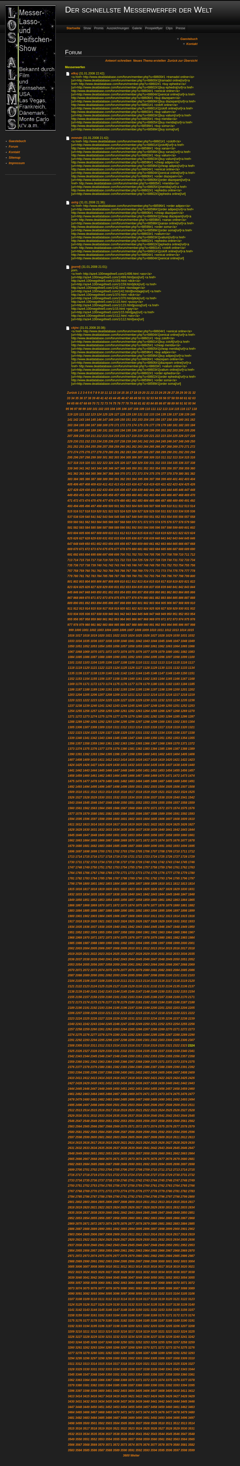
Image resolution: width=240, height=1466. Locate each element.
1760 (169, 867)
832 (122, 587)
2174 (86, 1002)
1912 (161, 916)
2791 (123, 1196)
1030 (176, 635)
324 (110, 463)
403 (186, 479)
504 (134, 506)
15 (122, 392)
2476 (183, 1094)
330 (145, 463)
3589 (116, 1450)
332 (157, 463)
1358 (86, 743)
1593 (191, 813)
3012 (123, 1266)
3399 (93, 1391)
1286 (183, 716)
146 (99, 419)
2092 (109, 975)
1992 (123, 943)
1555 (161, 802)
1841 (139, 894)
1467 (139, 775)
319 (81, 463)
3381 (86, 1385)
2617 (93, 1142)
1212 (139, 695)
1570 (146, 808)
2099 (161, 975)
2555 (139, 1121)
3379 (71, 1385)
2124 (93, 986)
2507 (161, 1105)
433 (105, 490)
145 (93, 419)
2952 (183, 1245)
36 (81, 398)
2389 (169, 1067)
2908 (109, 1234)
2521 (139, 1110)
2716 (71, 1175)
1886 (93, 910)
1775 (153, 873)
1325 (93, 732)
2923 (93, 1239)
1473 (183, 775)
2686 (101, 1164)
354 (157, 468)
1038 (109, 641)
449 (70, 495)
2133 (161, 986)
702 (134, 554)
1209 (116, 695)
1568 (131, 808)
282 (122, 452)
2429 (86, 1083)
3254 (153, 1342)
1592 (183, 813)
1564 (101, 808)
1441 (71, 770)
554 (169, 517)
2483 (109, 1099)
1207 (101, 695)
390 (110, 479)
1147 (161, 673)
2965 (153, 1250)
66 (76, 403)
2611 (176, 1137)
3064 (131, 1283)
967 (140, 619)
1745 (183, 862)
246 (169, 441)
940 (110, 614)
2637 (116, 1148)
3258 (183, 1342)
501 (116, 506)
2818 (71, 1207)
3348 (93, 1374)
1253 (191, 706)
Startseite (73, 28)
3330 (86, 1369)
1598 (101, 819)
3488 (123, 1418)
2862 (146, 1218)
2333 (131, 1051)
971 (163, 619)
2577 (176, 1126)
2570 (123, 1126)
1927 (146, 921)
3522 (123, 1428)
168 (99, 425)
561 (81, 522)
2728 (161, 1175)
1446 (109, 770)
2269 (161, 1029)
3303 (139, 1358)
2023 (101, 954)
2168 (169, 997)
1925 (131, 921)
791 (140, 576)
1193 (123, 689)
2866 (176, 1218)
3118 (153, 1299)
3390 (153, 1385)
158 (169, 419)
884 (169, 598)
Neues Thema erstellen (149, 60)
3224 (183, 1331)
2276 (86, 1035)
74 (110, 403)
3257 (176, 1342)
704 (145, 554)
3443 (169, 1401)
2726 (146, 1175)
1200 (176, 689)
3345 (71, 1374)
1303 (183, 722)
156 (157, 419)
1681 (86, 846)
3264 (101, 1347)
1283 (161, 716)
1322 (71, 732)
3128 (101, 1304)
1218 (183, 695)
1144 (139, 673)
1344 (109, 738)
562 (87, 522)
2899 (169, 1229)
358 (181, 468)
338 (192, 463)
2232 (139, 1018)
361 (70, 473)
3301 (123, 1358)
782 (87, 576)
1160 (131, 679)
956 (75, 619)
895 (105, 603)
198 (145, 430)
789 (128, 576)
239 (128, 441)
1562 (86, 808)
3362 (71, 1380)
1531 (109, 797)
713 (70, 560)
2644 (169, 1148)
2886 (71, 1229)
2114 (146, 981)
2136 (183, 986)
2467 (116, 1094)
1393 (93, 754)
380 (181, 473)
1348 (139, 738)
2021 (86, 954)
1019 (93, 635)
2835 (71, 1212)
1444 (93, 770)
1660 (183, 835)
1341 (86, 738)
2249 (139, 1024)
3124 (71, 1304)
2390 (176, 1067)
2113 (139, 981)
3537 (109, 1434)
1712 (191, 851)
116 (182, 409)
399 (163, 479)
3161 (93, 1315)
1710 (176, 851)
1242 (109, 706)
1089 (109, 657)
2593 (169, 1132)
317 (70, 463)
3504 (116, 1423)
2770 (93, 1191)
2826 (131, 1207)
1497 (109, 786)
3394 (183, 1385)
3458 (153, 1407)
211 (93, 436)
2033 (176, 954)
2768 (78, 1191)
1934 (71, 927)
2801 (71, 1202)
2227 (101, 1018)
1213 (146, 695)
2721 (109, 1175)
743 (116, 565)
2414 (101, 1078)
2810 (139, 1202)
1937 (93, 927)
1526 (71, 797)
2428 (78, 1083)
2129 (131, 986)
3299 (109, 1358)
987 (128, 625)
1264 (146, 711)
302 (110, 457)
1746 (191, 862)
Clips (169, 28)
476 (99, 500)
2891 (109, 1229)
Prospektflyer (154, 28)
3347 (86, 1374)
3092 (86, 1293)
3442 (161, 1401)
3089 (191, 1288)
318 (75, 463)
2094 (123, 975)
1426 (86, 765)
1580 (93, 813)
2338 (169, 1051)
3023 (78, 1272)
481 (128, 500)
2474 (169, 1094)
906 (169, 603)
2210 (101, 1013)
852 (110, 592)
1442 (78, 770)
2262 (109, 1029)
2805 (101, 1202)
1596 (86, 819)
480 (122, 500)
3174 (191, 1315)
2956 (86, 1250)
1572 (161, 808)
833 (128, 587)
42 (106, 398)
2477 (191, 1094)
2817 (191, 1202)
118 (194, 409)
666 (181, 544)
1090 (116, 657)
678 (122, 549)
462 (145, 495)
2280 (116, 1035)
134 (157, 414)
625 (70, 538)
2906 (93, 1234)
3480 (191, 1412)
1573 (169, 808)
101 (95, 409)
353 (151, 468)
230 (75, 441)
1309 (101, 727)
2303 (161, 1040)
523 (116, 511)
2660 (161, 1153)
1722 (139, 856)
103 (106, 409)
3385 (116, 1385)
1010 (153, 630)
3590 (123, 1450)
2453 (139, 1089)
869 (81, 598)
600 (181, 527)
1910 (146, 916)
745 (128, 565)
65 (72, 403)
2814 (169, 1202)
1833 (78, 894)
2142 (101, 991)
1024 (131, 635)
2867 (183, 1218)
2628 (176, 1142)
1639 (153, 829)
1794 (169, 878)
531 (163, 511)
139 (186, 414)
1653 (131, 835)
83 (148, 403)
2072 (86, 970)
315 (186, 457)
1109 (131, 662)
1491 (191, 781)
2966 (161, 1250)
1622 (153, 824)
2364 (109, 1062)
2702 (93, 1169)
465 (163, 495)
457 (116, 495)
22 (152, 392)
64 (68, 403)
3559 (146, 1439)
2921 (78, 1239)
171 (116, 425)
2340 (183, 1051)
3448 (78, 1407)
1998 (169, 943)
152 (134, 419)
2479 (78, 1099)
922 (134, 608)
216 (122, 436)
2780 (169, 1191)
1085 (78, 657)
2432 (109, 1083)
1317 (161, 727)
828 (99, 587)
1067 (71, 652)
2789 (109, 1196)
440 (145, 490)
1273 (86, 716)
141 (70, 419)
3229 (93, 1337)
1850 (78, 900)
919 (116, 608)
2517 (109, 1110)
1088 (101, 657)
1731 (78, 862)
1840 (131, 894)
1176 (123, 684)
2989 (78, 1261)
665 (175, 544)
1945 (153, 927)
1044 (153, 641)
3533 (78, 1434)
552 (157, 517)
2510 (183, 1105)
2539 (146, 1115)
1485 (146, 781)
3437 (123, 1401)
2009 (123, 948)
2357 (183, 1056)
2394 (78, 1072)
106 (124, 409)
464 (157, 495)
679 (128, 549)
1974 (116, 937)
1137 (86, 673)
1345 (116, 738)
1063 (169, 646)
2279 (109, 1035)
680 (134, 549)
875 (116, 598)
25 (164, 392)
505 (140, 506)
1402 (161, 754)
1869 (93, 905)
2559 (169, 1121)
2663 (183, 1153)
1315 (146, 727)
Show (87, 28)
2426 (191, 1078)
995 (175, 625)
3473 (139, 1412)
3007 (86, 1266)
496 (87, 506)
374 (145, 473)
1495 (93, 786)
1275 (101, 716)
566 (110, 522)
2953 (191, 1245)
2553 (123, 1121)
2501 (116, 1105)
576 (169, 522)
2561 (183, 1121)
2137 (191, 986)
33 (68, 398)
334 (169, 463)
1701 (109, 851)
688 (181, 549)
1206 (93, 695)
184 (192, 425)
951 (175, 614)
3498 (71, 1423)
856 (134, 592)
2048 (161, 959)
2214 (131, 1013)
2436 (139, 1083)
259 (116, 446)
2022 (93, 954)
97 (75, 409)
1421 (176, 759)
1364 (131, 743)
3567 (78, 1445)
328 (134, 463)
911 (70, 608)
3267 (123, 1347)
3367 (109, 1380)
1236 (191, 700)
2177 (109, 1002)
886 (181, 598)
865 (186, 592)
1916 (191, 916)
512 (181, 506)
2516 (101, 1110)
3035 (169, 1272)
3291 (176, 1353)
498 (99, 506)
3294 (71, 1358)
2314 (116, 1045)
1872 (116, 905)
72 (102, 403)
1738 (131, 862)
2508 (169, 1105)
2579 (191, 1126)
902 (145, 603)
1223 (93, 700)
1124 (116, 668)
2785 (78, 1196)
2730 (176, 1175)
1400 (146, 754)
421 (163, 484)
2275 (78, 1035)
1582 (109, 813)
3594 (153, 1450)
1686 (123, 846)
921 (128, 608)
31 (189, 392)
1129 (153, 668)
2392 (191, 1067)
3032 (146, 1272)
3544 (161, 1434)
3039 (71, 1277)
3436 (116, 1401)
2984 (169, 1256)
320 (87, 463)
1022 (116, 635)
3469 (109, 1412)
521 (105, 511)
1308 (93, 727)
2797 (169, 1196)
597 (163, 527)
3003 (183, 1261)
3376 (176, 1380)
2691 (139, 1164)
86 (160, 403)
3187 (161, 1320)
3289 (161, 1353)
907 (175, 603)
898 (122, 603)
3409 (169, 1391)
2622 (131, 1142)
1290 (86, 722)
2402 (139, 1072)
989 (140, 625)
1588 (153, 813)
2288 (176, 1035)
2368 (139, 1062)
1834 (86, 894)
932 (192, 608)
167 (93, 425)
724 (134, 560)
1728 (183, 856)
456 (110, 495)
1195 (139, 689)
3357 (161, 1374)
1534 (131, 797)
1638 (146, 829)
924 (145, 608)
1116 (183, 662)
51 (143, 398)
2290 (191, 1035)
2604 (123, 1137)
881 (151, 598)
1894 (153, 910)
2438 (153, 1083)
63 (194, 398)
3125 (78, 1304)
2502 (123, 1105)
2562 (191, 1121)
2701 (86, 1169)
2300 (139, 1040)
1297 (139, 722)
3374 (161, 1380)
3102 (161, 1293)
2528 (191, 1110)
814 (145, 581)
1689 (146, 846)
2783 (191, 1191)
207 (70, 436)
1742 (161, 862)
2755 (109, 1185)
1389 (191, 748)
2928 (131, 1239)
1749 (86, 867)
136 (169, 414)
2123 (86, 986)
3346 (78, 1374)
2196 (123, 1008)
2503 (131, 1105)
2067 (176, 964)
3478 (176, 1412)
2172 (71, 1002)
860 (157, 592)
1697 (78, 851)
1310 (109, 727)
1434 (146, 765)
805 (93, 581)
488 (169, 500)
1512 (93, 792)
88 (168, 403)
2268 (153, 1029)
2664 (191, 1153)
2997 (139, 1261)
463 (151, 495)
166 (87, 425)
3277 (71, 1353)
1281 (146, 716)
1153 (78, 679)
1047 (176, 641)
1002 (93, 630)
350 (134, 468)
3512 (176, 1423)
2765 (183, 1185)
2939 (86, 1245)
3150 (139, 1310)
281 (116, 452)
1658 (169, 835)
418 (145, 484)
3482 (78, 1418)
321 (93, 463)
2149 (153, 991)
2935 (183, 1239)
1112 (153, 662)
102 (100, 409)
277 (93, 452)
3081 (131, 1288)
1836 (101, 894)
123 (93, 414)
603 (70, 533)
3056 (71, 1283)
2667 (86, 1159)
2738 (109, 1180)
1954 (93, 932)
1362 (116, 743)
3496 (183, 1418)
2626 (161, 1142)
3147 (116, 1310)
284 (134, 452)
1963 (161, 932)
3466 (86, 1412)
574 (157, 522)
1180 (153, 684)
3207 (183, 1326)
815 (151, 581)
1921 (101, 921)
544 (110, 517)
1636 (131, 829)
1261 (123, 711)
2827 (139, 1207)
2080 (146, 970)
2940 (93, 1245)
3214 (109, 1331)
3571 (109, 1445)
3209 (71, 1331)
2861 (139, 1218)
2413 (93, 1078)
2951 (176, 1245)
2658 (146, 1153)
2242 (86, 1024)
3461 (176, 1407)
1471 (169, 775)
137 (175, 414)
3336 (131, 1369)
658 (134, 544)
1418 (153, 759)
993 (163, 625)
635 (128, 538)
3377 (183, 1380)
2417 (123, 1078)
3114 (123, 1299)
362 (75, 473)
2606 (139, 1137)
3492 (153, 1418)
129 (128, 414)
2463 (86, 1094)
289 (163, 452)
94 (194, 403)
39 (93, 398)
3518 (93, 1428)
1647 (86, 835)
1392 (86, 754)
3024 (86, 1272)
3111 (101, 1299)
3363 (78, 1380)
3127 (93, 1304)
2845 (146, 1212)
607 (93, 533)
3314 (93, 1364)
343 (93, 468)
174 (134, 425)
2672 (123, 1159)
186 (75, 430)
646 (192, 538)
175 (140, 425)
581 (70, 527)
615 (140, 533)
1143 (131, 673)
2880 (153, 1223)
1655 (146, 835)
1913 (169, 916)
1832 (71, 894)
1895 (161, 910)
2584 (101, 1132)
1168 (191, 679)
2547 (78, 1121)
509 (163, 506)
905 (163, 603)
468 (181, 495)
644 (181, 538)
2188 (191, 1002)
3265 (109, 1347)
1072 (109, 652)
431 (93, 490)
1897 (176, 910)
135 (163, 414)
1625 (176, 824)
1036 (93, 641)
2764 (176, 1185)
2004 (86, 948)
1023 (123, 635)
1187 (78, 689)
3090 (71, 1293)
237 (116, 441)
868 (75, 598)
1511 (86, 792)
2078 (131, 970)
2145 (123, 991)
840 (169, 587)
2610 (169, 1137)
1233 (169, 700)
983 (105, 625)
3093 (93, 1293)
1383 (146, 748)
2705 (116, 1169)
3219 (146, 1331)
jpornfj (75, 267)
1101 (71, 662)
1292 (101, 722)
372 (134, 473)
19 (139, 392)
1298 (146, 722)
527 (140, 511)
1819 (101, 889)
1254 (71, 711)
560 (75, 522)
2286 (161, 1035)
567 (116, 522)
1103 (86, 662)
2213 (123, 1013)
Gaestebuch (17, 141)
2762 (161, 1185)
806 (99, 581)
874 (110, 598)
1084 (71, 657)
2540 (153, 1115)
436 (122, 490)
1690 (153, 846)
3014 (139, 1266)
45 (118, 398)
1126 (131, 668)
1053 (93, 646)
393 (128, 479)
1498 (116, 786)
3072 (191, 1283)
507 (151, 506)
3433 (93, 1401)
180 (169, 425)
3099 (139, 1293)
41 (102, 398)
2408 (183, 1072)
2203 (176, 1008)
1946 (161, 927)
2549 (93, 1121)
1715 (86, 856)
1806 (131, 883)
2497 (86, 1105)
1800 (86, 883)
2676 (153, 1159)
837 (151, 587)
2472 (153, 1094)
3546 (176, 1434)
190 (99, 430)
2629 (183, 1142)
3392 (169, 1385)
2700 (78, 1169)
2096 (139, 975)
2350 (131, 1056)
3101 (153, 1293)
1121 (93, 668)
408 (87, 484)
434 (110, 490)
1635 (123, 829)
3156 (183, 1310)
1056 (116, 646)
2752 (86, 1185)
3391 (161, 1385)
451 (81, 495)
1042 (139, 641)
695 (93, 554)
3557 (131, 1439)
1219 (191, 695)
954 (192, 614)
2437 (146, 1083)
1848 (191, 894)
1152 (71, 679)
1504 (161, 786)
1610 (191, 819)
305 (128, 457)
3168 (146, 1315)
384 (75, 479)
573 (151, 522)
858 (145, 592)
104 (112, 409)
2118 (176, 981)
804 (87, 581)
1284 (169, 716)
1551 (131, 802)
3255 (161, 1342)
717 (93, 560)
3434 (101, 1401)
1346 (123, 738)
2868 (191, 1218)
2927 (123, 1239)
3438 (131, 1401)
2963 (139, 1250)
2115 (153, 981)
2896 (146, 1229)
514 (192, 506)
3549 (71, 1439)
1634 (116, 829)
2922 (86, 1239)
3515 (71, 1428)
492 (192, 500)
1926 (139, 921)
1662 (71, 840)
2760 (146, 1185)
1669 (123, 840)
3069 (169, 1283)
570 (134, 522)
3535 (93, 1434)
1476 (78, 781)
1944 (146, 927)
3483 (86, 1418)
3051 (161, 1277)
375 (151, 473)
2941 (101, 1245)
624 (192, 533)
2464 (93, 1094)
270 (181, 446)
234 (99, 441)
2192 (93, 1008)
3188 (169, 1320)
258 (110, 446)
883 (163, 598)
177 (151, 425)
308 (145, 457)
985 (116, 625)
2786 (86, 1196)
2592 (161, 1132)
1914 (176, 916)
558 (192, 517)
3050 (153, 1277)
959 (93, 619)
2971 (71, 1256)
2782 (183, 1191)
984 (110, 625)
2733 (71, 1180)
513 (186, 506)
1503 (153, 786)
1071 (101, 652)
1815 (71, 889)
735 (70, 565)
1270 (191, 711)
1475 (71, 781)
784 (99, 576)
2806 (109, 1202)
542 (99, 517)
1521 (161, 792)
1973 (109, 937)
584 (87, 527)
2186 (176, 1002)
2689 (123, 1164)
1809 (153, 883)
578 (181, 522)
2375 (191, 1062)
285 (140, 452)
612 (122, 533)
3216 (123, 1331)
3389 (146, 1385)
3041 (86, 1277)
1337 (183, 732)
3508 (146, 1423)
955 (70, 619)
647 (70, 544)
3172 (176, 1315)
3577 (153, 1445)
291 (175, 452)
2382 (116, 1067)
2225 (86, 1018)
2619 (109, 1142)
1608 (176, 819)
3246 (93, 1342)
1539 (169, 797)
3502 (101, 1423)
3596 (169, 1450)
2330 (109, 1051)
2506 (153, 1105)
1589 (161, 813)
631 (105, 538)
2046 (146, 959)
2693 (153, 1164)
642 (169, 538)
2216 (146, 1013)
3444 (176, 1401)
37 (85, 398)
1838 (116, 894)
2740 (123, 1180)
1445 (101, 770)
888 (192, 598)
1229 (139, 700)
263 (140, 446)
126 (110, 414)
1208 (109, 695)
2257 (71, 1029)
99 (84, 409)
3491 (146, 1418)
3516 (78, 1428)
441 (151, 490)
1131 (169, 668)
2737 (101, 1180)
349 (128, 468)
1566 (116, 808)
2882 (169, 1223)
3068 (161, 1283)
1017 (78, 635)
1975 (123, 937)
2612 (183, 1137)
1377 (101, 748)
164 (75, 425)
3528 (169, 1428)
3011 (116, 1266)
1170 (78, 684)
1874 (131, 905)
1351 (161, 738)
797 (175, 576)
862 (169, 592)
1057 (123, 646)
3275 (183, 1347)
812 (134, 581)
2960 (116, 1250)
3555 (116, 1439)
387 (93, 479)
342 (87, 468)
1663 (78, 840)
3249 (116, 1342)
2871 (86, 1223)
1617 (116, 824)
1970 (86, 937)
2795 (153, 1196)
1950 (191, 927)
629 (93, 538)
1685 (116, 846)
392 (122, 479)
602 (192, 527)
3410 (176, 1391)
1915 (183, 916)
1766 (86, 873)
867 (70, 598)
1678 (191, 840)
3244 (78, 1342)
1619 (131, 824)
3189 (176, 1320)
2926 (116, 1239)
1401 (153, 754)
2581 (78, 1132)
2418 (131, 1078)
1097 (169, 657)
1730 (71, 862)
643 (175, 538)
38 (89, 398)
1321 (191, 727)
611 (116, 533)
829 (105, 587)
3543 (153, 1434)
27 (172, 392)
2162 (123, 997)
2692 (146, 1164)
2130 (139, 986)
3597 (176, 1450)
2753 (93, 1185)
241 (140, 441)
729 (163, 560)
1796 (183, 878)
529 (151, 511)
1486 (153, 781)
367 (105, 473)
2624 (146, 1142)
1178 (139, 684)
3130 (116, 1304)
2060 (123, 964)
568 (122, 522)
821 (186, 581)
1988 (93, 943)
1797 (191, 878)
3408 (161, 1391)
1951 (71, 932)
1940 (116, 927)
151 (128, 419)
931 (186, 608)
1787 (116, 878)
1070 (93, 652)
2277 (93, 1035)
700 (122, 554)
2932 (161, 1239)
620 (169, 533)
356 (169, 468)
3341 (169, 1369)
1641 (169, 829)
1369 (169, 743)
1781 (71, 878)
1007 (130, 630)
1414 (123, 759)
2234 (153, 1018)
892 (87, 603)
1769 (109, 873)
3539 (123, 1434)
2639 (131, 1148)
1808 (146, 883)
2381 (109, 1067)
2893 (123, 1229)
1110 (139, 662)
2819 (78, 1207)
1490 (183, 781)
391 (116, 479)
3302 (131, 1358)
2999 (153, 1261)
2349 (123, 1056)
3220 (153, 1331)
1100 (191, 657)
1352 (169, 738)
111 (153, 409)
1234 (176, 700)
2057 (101, 964)
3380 (78, 1385)
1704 (131, 851)
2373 (176, 1062)
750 (157, 565)
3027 (109, 1272)
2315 (123, 1045)
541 (93, 517)
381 (186, 473)
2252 (161, 1024)
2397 (101, 1072)
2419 (139, 1078)
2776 (139, 1191)
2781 (176, 1191)
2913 (146, 1234)
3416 (93, 1396)
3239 (169, 1337)
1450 (139, 770)
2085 (183, 970)
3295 (78, 1358)
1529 (93, 797)
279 (105, 452)
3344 (191, 1369)
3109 (86, 1299)
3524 (139, 1428)
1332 (146, 732)
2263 (116, 1029)
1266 (161, 711)
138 (181, 414)
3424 (153, 1396)
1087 (93, 657)
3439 (139, 1401)
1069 (86, 652)
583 (81, 527)
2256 (191, 1024)
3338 (146, 1369)
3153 (161, 1310)
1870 (101, 905)
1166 (176, 679)
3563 (176, 1439)
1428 (101, 765)
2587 (123, 1132)
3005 (71, 1266)
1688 (139, 846)
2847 (161, 1212)
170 (110, 425)
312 (169, 457)
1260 (116, 711)
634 (122, 538)
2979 (131, 1256)
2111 (123, 981)
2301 (146, 1040)
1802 (101, 883)
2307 (191, 1040)
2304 (169, 1040)
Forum (13, 146)
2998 (146, 1261)
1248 (153, 706)
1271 (71, 716)
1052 (86, 646)
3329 (78, 1369)
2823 (109, 1207)
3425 (161, 1396)
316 (192, 457)
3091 (78, 1293)
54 (156, 398)
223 (163, 436)
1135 (71, 673)
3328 (71, 1369)
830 (110, 587)
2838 (93, 1212)
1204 (78, 695)
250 (192, 441)
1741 (153, 862)
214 (110, 436)
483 (140, 500)
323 (105, 463)
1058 (131, 646)
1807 (139, 883)
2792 (131, 1196)
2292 (78, 1040)
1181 (161, 684)
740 (99, 565)
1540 (176, 797)
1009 (145, 630)
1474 (191, 775)
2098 (153, 975)
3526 (153, 1428)
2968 (176, 1250)
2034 (183, 954)
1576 (191, 808)
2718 (86, 1175)
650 (87, 544)
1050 (71, 646)
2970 (191, 1250)
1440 (191, 765)
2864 (161, 1218)
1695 (191, 846)
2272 (183, 1029)
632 (110, 538)
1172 (93, 684)
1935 (78, 927)
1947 (169, 927)
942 (122, 614)
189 (93, 430)
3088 (183, 1288)
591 (128, 527)
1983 (183, 937)
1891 (131, 910)
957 (81, 619)
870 (87, 598)
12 (110, 392)
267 (163, 446)
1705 (139, 851)
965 (128, 619)
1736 (116, 862)
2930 (146, 1239)
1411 (101, 759)
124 (99, 414)
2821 (93, 1207)
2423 (169, 1078)
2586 (116, 1132)
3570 (101, 1445)
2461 (71, 1094)
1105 (101, 662)
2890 (101, 1229)
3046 (123, 1277)
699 (116, 554)
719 (105, 560)
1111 (146, 662)
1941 (123, 927)
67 (81, 403)
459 (128, 495)
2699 (71, 1169)
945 (140, 614)
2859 (123, 1218)
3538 (116, 1434)
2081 (153, 970)
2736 (93, 1180)
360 (192, 468)
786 (110, 576)
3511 (169, 1423)
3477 (169, 1412)
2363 (101, 1062)
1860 (153, 900)
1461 (93, 775)
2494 (191, 1099)
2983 (161, 1256)
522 (110, 511)
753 (175, 565)
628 (87, 538)
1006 (123, 630)
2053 (71, 964)
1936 (86, 927)
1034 (78, 641)
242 (145, 441)
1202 (191, 689)
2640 (139, 1148)
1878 (161, 905)
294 (192, 452)
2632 (78, 1148)
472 (75, 500)
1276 (109, 716)
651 (93, 544)
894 (99, 603)
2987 (191, 1256)
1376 (93, 748)
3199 (123, 1326)
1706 (146, 851)
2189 (71, 1008)
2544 (183, 1115)
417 (140, 484)
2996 (131, 1261)
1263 (139, 711)
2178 (116, 1002)
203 (175, 430)
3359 (176, 1374)
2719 (93, 1175)
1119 (78, 668)
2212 (116, 1013)
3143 (86, 1310)
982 (99, 625)
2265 (131, 1029)
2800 (191, 1196)
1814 (191, 883)
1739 (139, 862)
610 (110, 533)
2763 (169, 1185)
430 (87, 490)
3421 (131, 1396)
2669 (101, 1159)
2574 (153, 1126)
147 (105, 419)
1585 (131, 813)
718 (99, 560)
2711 (161, 1169)
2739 (116, 1180)
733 (186, 560)
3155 (176, 1310)
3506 (131, 1423)
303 (116, 457)
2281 (123, 1035)
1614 (93, 824)
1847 (183, 894)
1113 (161, 662)
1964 (169, 932)
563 (93, 522)
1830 (183, 889)
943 (128, 614)
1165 (169, 679)
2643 (161, 1148)
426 (192, 484)
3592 (139, 1450)
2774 (123, 1191)
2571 (131, 1126)
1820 (109, 889)
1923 (116, 921)
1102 (78, 662)
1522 (169, 792)
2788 (101, 1196)
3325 (176, 1364)
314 (181, 457)
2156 (78, 997)
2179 (123, 1002)
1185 (191, 684)
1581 (101, 813)
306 (134, 457)
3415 (86, 1396)
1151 (191, 673)
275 (81, 452)
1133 (183, 668)
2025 (116, 954)
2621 (123, 1142)
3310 (191, 1358)
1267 (169, 711)
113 (165, 409)
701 (128, 554)
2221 (183, 1013)
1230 (146, 700)
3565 (191, 1439)
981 (93, 625)
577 (175, 522)
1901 (78, 916)
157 (163, 419)
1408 (78, 759)
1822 (123, 889)
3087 (176, 1288)
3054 (183, 1277)
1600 (116, 819)
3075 (86, 1288)
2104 (71, 981)
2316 (131, 1045)
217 (128, 436)
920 (122, 608)
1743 (169, 862)
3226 (71, 1337)
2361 (86, 1062)
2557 (153, 1121)
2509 (176, 1105)
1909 (139, 916)
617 (151, 533)
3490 (139, 1418)
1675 (169, 840)
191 (105, 430)
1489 (176, 781)
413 (116, 484)
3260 (71, 1347)
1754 (123, 867)
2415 (109, 1078)
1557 (176, 802)
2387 (153, 1067)
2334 (139, 1051)
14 (118, 392)
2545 (191, 1115)
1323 (78, 732)
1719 (116, 856)
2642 (153, 1148)
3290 (169, 1353)
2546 (71, 1121)
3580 (176, 1445)
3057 (78, 1283)
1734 (101, 862)
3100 (146, 1293)
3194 (86, 1326)
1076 (139, 652)
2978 (123, 1256)
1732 (86, 862)
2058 (109, 964)
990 (145, 625)
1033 (71, 641)
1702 (116, 851)
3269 (139, 1347)
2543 (176, 1115)
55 (160, 398)
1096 (161, 657)
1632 (101, 829)
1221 (78, 700)
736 (75, 565)
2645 (176, 1148)
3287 (146, 1353)
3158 (71, 1315)
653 (105, 544)
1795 (176, 878)
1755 (131, 867)
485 (151, 500)
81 (139, 403)
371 (128, 473)
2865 (169, 1218)
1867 (78, 905)
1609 (183, 819)
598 (169, 527)
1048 (183, 641)
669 (70, 549)
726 (145, 560)
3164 (116, 1315)
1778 (176, 873)
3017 (161, 1266)
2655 (123, 1153)
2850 (183, 1212)
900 (134, 603)
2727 (153, 1175)
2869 (71, 1223)
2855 (93, 1218)
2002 (71, 948)
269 (175, 446)
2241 (78, 1024)
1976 (131, 937)
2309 (78, 1045)
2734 (78, 1180)
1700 (101, 851)
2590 (146, 1132)
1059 (139, 646)
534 (181, 511)
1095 (153, 657)
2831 (169, 1207)
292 (181, 452)
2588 (131, 1132)
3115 (131, 1299)
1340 (78, 738)
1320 (183, 727)
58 (172, 398)
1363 (123, 743)
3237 (153, 1337)
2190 (78, 1008)
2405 (161, 1072)
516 (75, 511)
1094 (146, 657)
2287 (169, 1035)
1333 (153, 732)
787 (116, 576)
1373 (71, 748)
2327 (86, 1051)
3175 (71, 1320)
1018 (86, 635)
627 (81, 538)
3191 (191, 1320)
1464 (116, 775)
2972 (78, 1256)
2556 (146, 1121)
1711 (183, 851)
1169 (71, 684)
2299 (131, 1040)
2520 (131, 1110)
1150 (183, 673)
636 (134, 538)
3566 (71, 1445)
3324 (169, 1364)
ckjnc (75, 328)
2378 (86, 1067)
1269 (183, 711)
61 (185, 398)
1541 (183, 797)
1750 (93, 867)
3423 (146, 1396)
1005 (115, 630)
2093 (116, 975)
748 (145, 565)
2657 (139, 1153)
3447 (71, 1407)
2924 (101, 1239)
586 (99, 527)
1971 (93, 937)
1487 (161, 781)
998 (192, 625)
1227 (123, 700)
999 (71, 630)
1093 (139, 657)
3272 (161, 1347)
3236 (146, 1337)
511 (175, 506)
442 (157, 490)
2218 (161, 1013)
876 (122, 598)
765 (116, 571)
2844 (139, 1212)
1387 (176, 748)
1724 (153, 856)
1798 (71, 883)
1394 (101, 754)
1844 (161, 894)
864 (181, 592)
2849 (176, 1212)
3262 (86, 1347)
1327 (109, 732)
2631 (71, 1148)
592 (134, 527)
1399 (139, 754)
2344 (86, 1056)
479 (116, 500)
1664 (86, 840)
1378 (109, 748)
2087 (71, 975)
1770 (116, 873)
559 (70, 522)
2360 (78, 1062)
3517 (86, 1428)
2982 (153, 1256)
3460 (169, 1407)
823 (70, 587)
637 (140, 538)
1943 (139, 927)
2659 (153, 1153)
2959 (109, 1250)
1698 (86, 851)
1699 (93, 851)
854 (122, 592)
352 (145, 468)
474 (87, 500)
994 (169, 625)
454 (99, 495)
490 (181, 500)
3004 (191, 1261)
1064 (176, 646)
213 (105, 436)
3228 (86, 1337)
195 (128, 430)
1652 (123, 835)
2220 (176, 1013)
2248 (131, 1024)
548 (134, 517)
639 (151, 538)
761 (93, 571)
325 (116, 463)
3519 (101, 1428)
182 (181, 425)
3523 (131, 1428)
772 (157, 571)
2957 (93, 1250)
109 (141, 409)
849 (93, 592)
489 (175, 500)
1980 (161, 937)
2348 (116, 1056)
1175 (116, 684)
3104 (176, 1293)
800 (192, 576)
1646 (78, 835)
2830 (161, 1207)
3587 (101, 1450)
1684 (109, 846)
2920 (71, 1239)
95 (67, 409)
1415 (131, 759)
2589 (139, 1132)
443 (163, 490)
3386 (123, 1385)
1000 (77, 630)
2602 (109, 1137)
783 (93, 576)
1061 (153, 646)
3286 (139, 1353)
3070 (176, 1283)
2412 (86, 1078)
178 (157, 425)
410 (99, 484)
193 (116, 430)
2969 (183, 1250)
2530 (78, 1115)
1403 (169, 754)
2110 (116, 981)
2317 (139, 1045)
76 (118, 403)
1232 (161, 700)
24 (160, 392)
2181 (139, 1002)
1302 (176, 722)
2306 (183, 1040)
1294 (116, 722)
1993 (131, 943)
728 (157, 560)
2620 (116, 1142)
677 (116, 549)
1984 (191, 937)
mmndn (76, 138)
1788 (123, 878)
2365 (116, 1062)
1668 (116, 840)
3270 (146, 1347)
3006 (78, 1266)
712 (192, 554)
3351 (116, 1374)
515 (70, 511)
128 (122, 414)
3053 (176, 1277)
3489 (131, 1418)
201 (163, 430)
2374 (183, 1062)
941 (116, 614)
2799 (183, 1196)
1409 (86, 759)
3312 (78, 1364)
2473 (161, 1094)
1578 (78, 813)
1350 (153, 738)
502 (122, 506)
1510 (78, 792)
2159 (101, 997)
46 (122, 398)
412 (110, 484)
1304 (191, 722)
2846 (153, 1212)
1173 (101, 684)
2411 (78, 1078)
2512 (71, 1110)
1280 (139, 716)
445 (175, 490)
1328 (116, 732)
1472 (176, 775)
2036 (71, 959)
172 (122, 425)
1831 (191, 889)
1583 (116, 813)
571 (140, 522)
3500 (86, 1423)
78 (127, 403)
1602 (131, 819)
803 (81, 581)
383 (70, 479)
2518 (116, 1110)
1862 (169, 900)
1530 (101, 797)
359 (186, 468)
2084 (176, 970)
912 (75, 608)
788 (122, 576)
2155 (71, 997)
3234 (131, 1337)
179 (163, 425)
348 (122, 468)
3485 (101, 1418)
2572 (139, 1126)
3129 (109, 1304)
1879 (169, 905)
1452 (153, 770)
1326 (101, 732)
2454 (146, 1089)
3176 (78, 1320)
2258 (78, 1029)
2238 (183, 1018)
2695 (169, 1164)
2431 (101, 1083)
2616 (86, 1142)
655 (116, 544)
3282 (109, 1353)
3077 (101, 1288)
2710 (153, 1169)
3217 (131, 1331)
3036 (176, 1272)
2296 (109, 1040)
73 (106, 403)
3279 (86, 1353)
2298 (123, 1040)
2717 (78, 1175)
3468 (101, 1412)
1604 (146, 819)
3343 (183, 1369)
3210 (78, 1331)
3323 (161, 1364)
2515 (93, 1110)
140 (192, 414)
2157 (86, 997)
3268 (131, 1347)
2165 (146, 997)
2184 (161, 1002)
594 (145, 527)
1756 (139, 867)
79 (131, 403)
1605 (153, 819)
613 (128, 533)
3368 (116, 1380)
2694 (161, 1164)
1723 (146, 856)
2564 (78, 1126)
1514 (109, 792)
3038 (191, 1272)
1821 (116, 889)
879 (140, 598)
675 (105, 549)
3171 (169, 1315)
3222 (169, 1331)
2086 (191, 970)
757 (70, 571)
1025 (139, 635)
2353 (153, 1056)
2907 (101, 1234)
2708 (139, 1169)
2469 (131, 1094)
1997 (161, 943)
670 (75, 549)
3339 (153, 1369)
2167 (161, 997)
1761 (176, 867)
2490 (161, 1099)
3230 (101, 1337)
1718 (109, 856)
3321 (146, 1364)
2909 (116, 1234)
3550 (78, 1439)
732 (181, 560)
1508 (191, 786)
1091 (123, 657)
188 (87, 430)
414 (122, 484)
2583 (93, 1132)
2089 (86, 975)
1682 (93, 846)
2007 (109, 948)
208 (75, 436)
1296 (131, 722)
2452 (131, 1089)
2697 (183, 1164)
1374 (78, 748)
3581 (183, 1445)
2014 (161, 948)
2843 (131, 1212)
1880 (176, 905)
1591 (176, 813)
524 (122, 511)
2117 (169, 981)
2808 (123, 1202)
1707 (153, 851)
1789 (131, 878)
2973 (86, 1256)
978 (75, 625)
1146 (153, 673)
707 (163, 554)
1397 (123, 754)
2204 (183, 1008)
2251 (153, 1024)
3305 (153, 1358)
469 (186, 495)
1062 (161, 646)
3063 (123, 1283)
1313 (131, 727)
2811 (146, 1202)
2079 (139, 970)
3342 (176, 1369)
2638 (123, 1148)
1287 (191, 716)
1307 (86, 727)
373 (140, 473)
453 (93, 495)
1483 (131, 781)
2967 (169, 1250)
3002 (176, 1261)
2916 (169, 1234)
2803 (86, 1202)
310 (157, 457)
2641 (146, 1148)
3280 (93, 1353)
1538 (161, 797)
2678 (169, 1159)
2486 (131, 1099)
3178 (93, 1320)
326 (122, 463)
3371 (139, 1380)
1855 (116, 900)
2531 (86, 1115)
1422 (183, 759)
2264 (123, 1029)
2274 (71, 1035)
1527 (78, 797)
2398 (109, 1072)
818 (169, 581)
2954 (71, 1250)
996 (181, 625)
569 (128, 522)
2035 (191, 954)
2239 (191, 1018)
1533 (123, 797)
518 (87, 511)
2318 (146, 1045)
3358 (169, 1374)
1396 (116, 754)
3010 (109, 1266)
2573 (146, 1126)
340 (75, 468)
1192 (116, 689)
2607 (146, 1137)
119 (70, 414)
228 (192, 436)
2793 (139, 1196)
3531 (191, 1428)
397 (151, 479)
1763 (191, 867)
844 (192, 587)
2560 (176, 1121)
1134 (191, 668)
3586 (93, 1450)
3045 (116, 1277)
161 (186, 419)
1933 (191, 921)
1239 (86, 706)
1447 (116, 770)
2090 (93, 975)
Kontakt (14, 152)
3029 (123, 1272)
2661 (169, 1153)
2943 (116, 1245)
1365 (139, 743)
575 (163, 522)
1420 (169, 759)
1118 (71, 668)
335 (175, 463)
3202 (146, 1326)
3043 (101, 1277)
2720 (101, 1175)
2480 (86, 1099)
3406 (146, 1391)
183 (186, 425)
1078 (153, 652)
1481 (116, 781)
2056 (93, 964)
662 (157, 544)
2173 (78, 1002)
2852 (71, 1218)
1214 (153, 695)
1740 (146, 862)
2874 (109, 1223)
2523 (153, 1110)
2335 (146, 1051)
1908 (131, 916)
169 (105, 425)
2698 (191, 1164)
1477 (86, 781)
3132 (131, 1304)
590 (122, 527)
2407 (176, 1072)
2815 (176, 1202)
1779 (183, 873)
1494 (86, 786)
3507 (139, 1423)
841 (175, 587)
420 (157, 484)
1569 (139, 808)
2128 (123, 986)
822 (192, 581)
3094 (101, 1293)
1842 (146, 894)
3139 (183, 1304)
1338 (191, 732)
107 (130, 409)
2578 (183, 1126)
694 (87, 554)
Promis (99, 28)
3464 (71, 1412)
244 (157, 441)
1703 (123, 851)
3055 (191, 1277)
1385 (161, 748)
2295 (101, 1040)
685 (163, 549)
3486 (109, 1418)
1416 (139, 759)
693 (81, 554)
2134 (169, 986)
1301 (169, 722)
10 (102, 392)
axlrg (74, 202)
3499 (78, 1423)
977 (70, 625)
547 (128, 517)
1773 (139, 873)
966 (134, 619)
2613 (191, 1137)
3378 (191, 1380)
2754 (101, 1185)
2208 (86, 1013)
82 (143, 403)
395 (140, 479)
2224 (78, 1018)
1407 (71, 759)
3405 (139, 1391)
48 (131, 398)
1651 (116, 835)
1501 (139, 786)
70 (93, 403)
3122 (183, 1299)
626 (75, 538)
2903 (71, 1234)
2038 (86, 959)
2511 (191, 1105)
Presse (180, 28)
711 (186, 554)
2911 (131, 1234)
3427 (176, 1396)
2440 (169, 1083)
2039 (93, 959)
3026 (101, 1272)
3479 (183, 1412)
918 (110, 608)
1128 (146, 668)
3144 (93, 1310)
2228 (109, 1018)
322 (99, 463)
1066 (191, 646)
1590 (169, 813)
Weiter (135, 1455)
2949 (161, 1245)
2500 (109, 1105)
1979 (153, 937)
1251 (176, 706)
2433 (116, 1083)
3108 (78, 1299)
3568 (86, 1445)
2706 (123, 1169)
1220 (71, 700)
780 (75, 576)
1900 (71, 916)
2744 (153, 1180)
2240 (71, 1024)
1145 (146, 673)
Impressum (17, 163)
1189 (93, 689)
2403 (146, 1072)
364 (87, 473)
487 (163, 500)
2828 (146, 1207)
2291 (71, 1040)
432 (99, 490)
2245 (109, 1024)
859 (151, 592)
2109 (109, 981)
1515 (116, 792)
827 (93, 587)
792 (145, 576)
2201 (161, 1008)
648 (75, 544)
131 (140, 414)
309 (151, 457)
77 (122, 403)
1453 (161, 770)
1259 (109, 711)
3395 (191, 1385)
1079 (161, 652)
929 (175, 608)
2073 (93, 970)
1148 (169, 673)
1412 (109, 759)
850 (99, 592)
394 (134, 479)
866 (192, 592)
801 (70, 581)
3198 (116, 1326)
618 (157, 533)
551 (151, 517)
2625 (153, 1142)
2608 (153, 1137)
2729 (169, 1175)
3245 (86, 1342)
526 (134, 511)
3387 (131, 1385)
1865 (191, 900)
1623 (161, 824)
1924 (123, 921)
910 (192, 603)
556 (181, 517)
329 (140, 463)
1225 (109, 700)
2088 (78, 975)
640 (157, 538)
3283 (116, 1353)
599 (175, 527)
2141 (93, 991)
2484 (116, 1099)
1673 (153, 840)
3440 (146, 1401)
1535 (139, 797)
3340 (161, 1369)
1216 (169, 695)
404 (192, 479)
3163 (109, 1315)
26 (168, 392)
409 (93, 484)
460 (134, 495)
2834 (191, 1207)
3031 (139, 1272)
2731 (183, 1175)
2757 (123, 1185)
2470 (139, 1094)
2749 (191, 1180)
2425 (183, 1078)
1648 (93, 835)
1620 (139, 824)
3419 (116, 1396)
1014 (183, 630)
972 (169, 619)
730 (169, 560)
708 (169, 554)
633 (116, 538)
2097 (146, 975)
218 (134, 436)
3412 (191, 1391)
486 (157, 500)
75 (114, 403)
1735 (109, 862)
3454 (123, 1407)
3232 (116, 1337)
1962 (153, 932)
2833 (183, 1207)
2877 (131, 1223)
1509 (71, 792)
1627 (191, 824)
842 (181, 587)
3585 (86, 1450)
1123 (109, 668)
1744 (176, 862)
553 (163, 517)
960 (99, 619)
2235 (161, 1018)
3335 (123, 1369)
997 (186, 625)
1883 (71, 910)
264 (145, 446)
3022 (71, 1272)
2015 (169, 948)
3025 (93, 1272)
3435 (109, 1401)
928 (169, 608)
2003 (78, 948)
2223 (71, 1018)
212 (99, 436)
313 (175, 457)
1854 (109, 900)
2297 (116, 1040)
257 (105, 446)
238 (122, 441)
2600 (93, 1137)
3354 (139, 1374)
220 (145, 436)
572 (145, 522)
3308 (176, 1358)
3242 (191, 1337)
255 (93, 446)
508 (157, 506)
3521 (116, 1428)
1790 (139, 878)
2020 (78, 954)
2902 (191, 1229)
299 (93, 457)
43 (110, 398)
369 (116, 473)
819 (175, 581)
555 (175, 517)
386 (87, 479)
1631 (93, 829)
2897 (153, 1229)
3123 (191, 1299)
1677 (183, 840)
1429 (109, 765)
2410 (71, 1078)
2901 (183, 1229)
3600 (126, 1455)
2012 (146, 948)
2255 (183, 1024)
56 (164, 398)
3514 (191, 1423)
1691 (161, 846)
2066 (169, 964)
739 (93, 565)
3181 (116, 1320)
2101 (176, 975)
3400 (101, 1391)
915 (93, 608)
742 (110, 565)
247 (175, 441)
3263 (93, 1347)
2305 (176, 1040)
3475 (153, 1412)
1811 (169, 883)
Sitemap (14, 157)
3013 (131, 1266)
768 (134, 571)
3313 (86, 1364)
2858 (116, 1218)
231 (81, 441)
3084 (153, 1288)
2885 (191, 1223)
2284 (146, 1035)
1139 (101, 673)
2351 (139, 1056)
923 (140, 608)
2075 (109, 970)
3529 (176, 1428)
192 (110, 430)
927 (163, 608)
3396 (71, 1391)
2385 (139, 1067)
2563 (71, 1126)
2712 (169, 1169)
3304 (146, 1358)
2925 (109, 1239)
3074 (78, 1288)
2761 (153, 1185)
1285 (176, 716)
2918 (183, 1234)
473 (81, 500)
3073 (71, 1288)
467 (175, 495)
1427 (93, 765)
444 (169, 490)
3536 (101, 1434)
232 (87, 441)
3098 (131, 1293)
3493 (161, 1418)
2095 (131, 975)
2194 (109, 1008)
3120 (169, 1299)
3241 (183, 1337)
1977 (139, 937)
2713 (176, 1169)
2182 (146, 1002)
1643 (183, 829)
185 (70, 430)
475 (93, 500)
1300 (161, 722)
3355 (146, 1374)
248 (181, 441)
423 (175, 484)
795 (163, 576)
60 (181, 398)
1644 (191, 829)
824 (75, 587)
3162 (101, 1315)
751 (163, 565)
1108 (123, 662)
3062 (116, 1283)
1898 (183, 910)
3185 (146, 1320)
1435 (153, 765)
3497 (191, 1418)
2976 (109, 1256)
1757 (146, 867)
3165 (123, 1315)
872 (99, 598)
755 (186, 565)
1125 (123, 668)
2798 (176, 1196)
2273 (191, 1029)
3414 (78, 1396)
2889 (93, 1229)
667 (186, 544)
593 (140, 527)
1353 (176, 738)
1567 (123, 808)
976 (192, 619)
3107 (71, 1299)
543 (105, 517)
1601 (123, 819)
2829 (153, 1207)
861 (163, 592)
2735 (86, 1180)
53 (152, 398)
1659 (176, 835)
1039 (116, 641)
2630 (191, 1142)
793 (151, 576)
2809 (131, 1202)
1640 (161, 829)
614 (134, 533)
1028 (161, 635)
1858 (139, 900)
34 (72, 398)
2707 (131, 1169)
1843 (153, 894)
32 (194, 392)
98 (80, 409)
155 (151, 419)
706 (157, 554)
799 (186, 576)
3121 (176, 1299)
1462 (101, 775)
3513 (183, 1423)
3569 (93, 1445)
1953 (86, 932)
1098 (176, 657)
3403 (123, 1391)
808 (110, 581)
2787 (93, 1196)
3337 (139, 1369)
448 (192, 490)
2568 (109, 1126)
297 (81, 457)
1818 (93, 889)
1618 (123, 824)
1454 (169, 770)
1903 (93, 916)
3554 (109, 1439)
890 (75, 603)
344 (99, 468)
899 (128, 603)
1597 (93, 819)
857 (140, 592)
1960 (139, 932)
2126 (109, 986)
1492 (71, 786)
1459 (78, 775)
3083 (146, 1288)
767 (128, 571)
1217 (176, 695)
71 (98, 403)
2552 (116, 1121)
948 (157, 614)
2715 (191, 1169)
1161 (139, 679)
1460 (86, 775)
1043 (146, 641)
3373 (153, 1380)
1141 (116, 673)
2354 (161, 1056)
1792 (153, 878)
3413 (71, 1396)
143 (81, 419)
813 (140, 581)
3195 (93, 1326)
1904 (101, 916)
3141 (71, 1310)
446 (181, 490)
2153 (183, 991)
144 (87, 419)
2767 (71, 1191)
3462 (183, 1407)
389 (105, 479)
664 (169, 544)
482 (134, 500)
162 (192, 419)
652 (99, 544)
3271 (153, 1347)
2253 (169, 1024)
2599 (86, 1137)
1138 (93, 673)
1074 (123, 652)
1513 (101, 792)
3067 (153, 1283)
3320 (139, 1364)
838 (157, 587)
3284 (123, 1353)
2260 (93, 1029)
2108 (101, 981)
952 (181, 614)
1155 (93, 679)
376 (157, 473)
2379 (93, 1067)
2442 (183, 1083)
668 (192, 544)
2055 (86, 964)
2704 (109, 1169)
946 (145, 614)
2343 (78, 1056)
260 (122, 446)
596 (157, 527)
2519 (123, 1110)
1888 (109, 910)
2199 (146, 1008)
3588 (109, 1450)
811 (128, 581)
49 (135, 398)
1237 (71, 706)
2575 (161, 1126)
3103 (169, 1293)
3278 (78, 1353)
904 (157, 603)
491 (186, 500)
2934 (176, 1239)
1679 (71, 846)
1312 (123, 727)
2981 (146, 1256)
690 (192, 549)
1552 (139, 802)
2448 (101, 1089)
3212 (93, 1331)
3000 (161, 1261)
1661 (191, 835)
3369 (123, 1380)
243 (151, 441)
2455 (153, 1089)
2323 (183, 1045)
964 (122, 619)
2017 (183, 948)
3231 (109, 1337)
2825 (123, 1207)
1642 (176, 829)
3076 (93, 1288)
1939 (109, 927)
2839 (101, 1212)
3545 (169, 1434)
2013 (153, 948)
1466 (131, 775)
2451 (123, 1089)
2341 (191, 1051)
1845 (169, 894)
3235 (139, 1337)
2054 (78, 964)
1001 (85, 630)
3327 (191, 1364)
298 (87, 457)
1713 (71, 856)
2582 (86, 1132)
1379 (116, 748)
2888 (86, 1229)
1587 (146, 813)
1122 (101, 668)
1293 (109, 722)
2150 (161, 991)
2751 (78, 1185)
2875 (116, 1223)
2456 (161, 1089)
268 (169, 446)
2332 (123, 1051)
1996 (153, 943)
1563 (93, 808)
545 (116, 517)
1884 (78, 910)
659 (140, 544)
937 (93, 614)
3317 (116, 1364)
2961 (123, 1250)
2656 (131, 1153)
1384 (153, 748)
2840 (109, 1212)
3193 (78, 1326)
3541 (139, 1434)
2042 (116, 959)
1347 (131, 738)
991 (151, 625)
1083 (191, 652)
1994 (139, 943)
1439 (183, 765)
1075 (131, 652)
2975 (101, 1256)
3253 (146, 1342)
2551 (109, 1121)
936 (87, 614)
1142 (123, 673)
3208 (191, 1326)
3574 (131, 1445)
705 (151, 554)
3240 (176, 1337)
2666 (78, 1159)
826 (87, 587)
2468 (123, 1094)
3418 (109, 1396)
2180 (131, 1002)
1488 (169, 781)
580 (192, 522)
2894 (131, 1229)
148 (110, 419)
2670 (109, 1159)
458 (122, 495)
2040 (101, 959)
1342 (93, 738)
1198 (161, 689)
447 (186, 490)
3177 (86, 1320)
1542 (191, 797)
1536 (146, 797)
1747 (71, 867)
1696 (71, 851)
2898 (161, 1229)
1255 (78, 711)
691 (70, 554)
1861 (161, 900)
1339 (71, 738)
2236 (169, 1018)
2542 (169, 1115)
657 (128, 544)
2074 (101, 970)
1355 (191, 738)
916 (99, 608)
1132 (176, 668)
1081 (176, 652)
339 (70, 468)
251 (70, 446)
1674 (161, 840)
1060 (146, 646)
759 (81, 571)
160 (181, 419)
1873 (123, 905)
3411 (183, 1391)
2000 (183, 943)
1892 (139, 910)
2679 (176, 1159)
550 (145, 517)
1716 (93, 856)
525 (128, 511)
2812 (153, 1202)
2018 (191, 948)
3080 (123, 1288)
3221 (161, 1331)
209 (81, 436)
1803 (109, 883)
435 (116, 490)
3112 (109, 1299)
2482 (101, 1099)
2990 (86, 1261)
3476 (161, 1412)
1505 (169, 786)
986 (122, 625)
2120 (191, 981)
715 (81, 560)
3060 (101, 1283)
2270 (169, 1029)
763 (105, 571)
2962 (131, 1250)
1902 (86, 916)
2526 (176, 1110)
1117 (191, 662)
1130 (161, 668)
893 (93, 603)
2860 (131, 1218)
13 (114, 392)
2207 (78, 1013)
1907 (123, 916)
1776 (161, 873)
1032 (191, 635)
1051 (78, 646)
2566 (93, 1126)
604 (75, 533)
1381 (131, 748)
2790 (116, 1196)
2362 (93, 1062)
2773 (116, 1191)
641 (163, 538)
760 (87, 571)
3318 (123, 1364)
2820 (86, 1207)
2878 (139, 1223)
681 (140, 549)
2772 (109, 1191)
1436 (161, 765)
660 (145, 544)
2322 (176, 1045)
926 (157, 608)
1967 (191, 932)
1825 (146, 889)
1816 (78, 889)
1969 (78, 937)
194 (122, 430)
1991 (116, 943)
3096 (116, 1293)
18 (135, 392)
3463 (191, 1407)
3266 (116, 1347)
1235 (183, 700)
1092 (131, 657)
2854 (86, 1218)
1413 (116, 759)
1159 (123, 679)
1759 (161, 867)
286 (145, 452)
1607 (169, 819)
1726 (169, 856)
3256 (169, 1342)
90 (177, 403)
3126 (86, 1304)
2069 (191, 964)
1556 (169, 802)
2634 (93, 1148)
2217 (153, 1013)
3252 (139, 1342)
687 (175, 549)
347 (116, 468)
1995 (146, 943)
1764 (71, 873)
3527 (161, 1428)
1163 (153, 679)
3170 (161, 1315)
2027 (131, 954)
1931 (176, 921)
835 (140, 587)
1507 (183, 786)
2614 (71, 1142)
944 (134, 614)
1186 (71, 689)
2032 (169, 954)
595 (151, 527)
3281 (101, 1353)
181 (175, 425)
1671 (139, 840)
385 (81, 479)
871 (93, 598)
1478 (93, 781)
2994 (116, 1261)
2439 (161, 1083)
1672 (146, 840)
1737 (123, 862)
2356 (176, 1056)
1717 (101, 856)
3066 (146, 1283)
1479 (101, 781)
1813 (183, 883)
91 (181, 403)
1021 (109, 635)
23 (156, 392)
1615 (101, 824)
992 (157, 625)
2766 (191, 1185)
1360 (101, 743)
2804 (93, 1202)
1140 (109, 673)
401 (175, 479)
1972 (101, 937)
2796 (161, 1196)
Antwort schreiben (118, 60)
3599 (191, 1450)
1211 (131, 695)
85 (156, 403)
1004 (107, 630)
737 (81, 565)
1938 (101, 927)
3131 (123, 1304)
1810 (161, 883)
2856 (101, 1218)
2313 (109, 1045)
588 (110, 527)
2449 (109, 1089)
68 (85, 403)
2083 (169, 970)
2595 (183, 1132)
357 (175, 468)
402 (181, 479)
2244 (101, 1024)
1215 (161, 695)
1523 (176, 792)
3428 (183, 1396)
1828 (169, 889)
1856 (123, 900)
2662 (176, 1153)
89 (172, 403)
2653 (109, 1153)
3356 (153, 1374)
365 (93, 473)
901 (140, 603)
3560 (153, 1439)
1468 (146, 775)
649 (81, 544)
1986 (78, 943)
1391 (78, 754)
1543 (71, 802)
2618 (101, 1142)
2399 (116, 1072)
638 (145, 538)
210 (87, 436)
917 (105, 608)
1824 (139, 889)
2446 (86, 1089)
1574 (176, 808)
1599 (109, 819)
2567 (101, 1126)
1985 (71, 943)
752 (169, 565)
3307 (169, 1358)
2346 (101, 1056)
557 (186, 517)
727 (151, 560)
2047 (153, 959)
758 (75, 571)
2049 (169, 959)
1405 (183, 754)
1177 (131, 684)
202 (169, 430)
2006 (101, 948)
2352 (146, 1056)
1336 (176, 732)
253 (81, 446)
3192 (71, 1326)
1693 (176, 846)
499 (105, 506)
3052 (169, 1277)
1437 (169, 765)
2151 (169, 991)
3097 (123, 1293)
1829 (176, 889)
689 (186, 549)
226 (181, 436)
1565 (109, 808)
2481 (93, 1099)
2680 (183, 1159)
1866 (71, 905)
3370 (131, 1380)
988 (134, 625)
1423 (191, 759)
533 (175, 511)
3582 (191, 1445)
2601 (101, 1137)
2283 (139, 1035)
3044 (109, 1277)
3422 (139, 1396)
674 (99, 549)
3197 (109, 1326)
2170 (183, 997)
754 (181, 565)
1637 (139, 829)
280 (110, 452)
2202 (169, 1008)
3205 (169, 1326)
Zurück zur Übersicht (183, 60)
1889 (116, 910)
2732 (191, 1175)
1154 (86, 679)
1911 (153, 916)
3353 (131, 1374)
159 (175, 419)
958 (87, 619)
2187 (183, 1002)
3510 (161, 1423)
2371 (161, 1062)
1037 (101, 641)
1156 (101, 679)
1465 (123, 775)
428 (75, 490)
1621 (146, 824)
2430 (93, 1083)
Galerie (137, 28)
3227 (78, 1337)
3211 (86, 1331)
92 (185, 403)
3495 (176, 1418)
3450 (93, 1407)
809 (116, 581)
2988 (71, 1261)
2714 (183, 1169)
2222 (191, 1013)
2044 (131, 959)
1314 (139, 727)
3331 (93, 1369)
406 (75, 484)
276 (87, 452)
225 (175, 436)
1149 (176, 673)
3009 (101, 1266)
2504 (139, 1105)
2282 (131, 1035)
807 (105, 581)
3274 (176, 1347)
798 (181, 576)
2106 (86, 981)
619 (163, 533)
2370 (153, 1062)
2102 (183, 975)
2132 (153, 986)
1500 (131, 786)
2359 (71, 1062)
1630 (86, 829)
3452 (109, 1407)
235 (105, 441)
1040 (123, 641)
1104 (93, 662)
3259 (191, 1342)
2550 (101, 1121)
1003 (100, 630)
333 (163, 463)
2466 (109, 1094)
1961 (146, 932)
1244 (123, 706)
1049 (191, 641)
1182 (169, 684)
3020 (183, 1266)
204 (181, 430)
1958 (123, 932)
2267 (146, 1029)
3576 (146, 1445)
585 (93, 527)
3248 (109, 1342)
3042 (93, 1277)
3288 (153, 1353)
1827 (161, 889)
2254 (176, 1024)
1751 (101, 867)
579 (186, 522)
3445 (183, 1401)
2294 (93, 1040)
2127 (116, 986)
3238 (161, 1337)
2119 (183, 981)
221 (151, 436)
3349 (101, 1374)
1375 (86, 748)
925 (151, 608)
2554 (131, 1121)
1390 (71, 754)
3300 (116, 1358)
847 (81, 592)
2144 (116, 991)
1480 (109, 781)
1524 (183, 792)
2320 (161, 1045)
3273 (169, 1347)
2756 (116, 1185)
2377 (78, 1067)
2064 (153, 964)
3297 (93, 1358)
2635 (101, 1148)
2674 (139, 1159)
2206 (71, 1013)
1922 (109, 921)
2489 (153, 1099)
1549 (116, 802)
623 (186, 533)
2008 (116, 948)
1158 (116, 679)
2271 (176, 1029)
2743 (146, 1180)
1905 (109, 916)
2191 (86, 1008)
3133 (139, 1304)
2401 (131, 1072)
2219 (169, 1013)
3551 (86, 1439)
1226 (116, 700)
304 (122, 457)
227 (186, 436)
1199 (169, 689)
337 (186, 463)
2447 (93, 1089)
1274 (93, 716)
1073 (116, 652)
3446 (191, 1401)
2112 (131, 981)
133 (151, 414)
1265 (153, 711)
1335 (169, 732)
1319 (176, 727)
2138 (71, 991)
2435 (131, 1083)
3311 (71, 1364)
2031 (161, 954)
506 (145, 506)
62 (189, 398)
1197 (153, 689)
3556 (123, 1439)
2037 (78, 959)
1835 (93, 894)
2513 (78, 1110)
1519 (146, 792)
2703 (101, 1169)
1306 (78, 727)
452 (87, 495)
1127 (139, 668)
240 (134, 441)
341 (81, 468)
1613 (86, 824)
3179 (101, 1320)
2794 (146, 1196)
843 (186, 587)
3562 (169, 1439)
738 (87, 565)
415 (128, 484)
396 (145, 479)
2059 (116, 964)
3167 (139, 1315)
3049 (146, 1277)
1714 (78, 856)
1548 (109, 802)
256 (99, 446)
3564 (183, 1439)
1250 (169, 706)
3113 (116, 1299)
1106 (109, 662)
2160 (109, 997)
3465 (78, 1412)
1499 (123, 786)
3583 (71, 1450)
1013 (175, 630)
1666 (101, 840)
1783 (86, 878)
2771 (101, 1191)
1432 (131, 765)
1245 (131, 706)
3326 (183, 1364)
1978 (146, 937)
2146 (131, 991)
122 (87, 414)
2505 (146, 1105)
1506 (176, 786)
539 (81, 517)
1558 (183, 802)
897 (116, 603)
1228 (131, 700)
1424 (71, 765)
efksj (74, 73)
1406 (191, 754)
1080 (169, 652)
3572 (116, 1445)
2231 (131, 1018)
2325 (71, 1051)
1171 (86, 684)
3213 (101, 1331)
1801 (93, 883)
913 (81, 608)
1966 (183, 932)
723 (128, 560)
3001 (169, 1261)
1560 (71, 808)
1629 (78, 829)
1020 (101, 635)
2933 (169, 1239)
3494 (169, 1418)
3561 (161, 1439)
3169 (153, 1315)
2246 (116, 1024)
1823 (131, 889)
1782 (78, 878)
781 (81, 576)
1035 (86, 641)
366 (99, 473)
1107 (116, 662)
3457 (146, 1407)
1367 (153, 743)
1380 (123, 748)
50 (139, 398)
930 (181, 608)
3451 (101, 1407)
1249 (161, 706)
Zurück (72, 392)
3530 (183, 1428)
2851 (191, 1212)
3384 (109, 1385)
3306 (161, 1358)
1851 (86, 900)
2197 (131, 1008)
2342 (71, 1056)
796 (169, 576)
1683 (101, 846)
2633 (86, 1148)
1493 (78, 786)
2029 (146, 954)
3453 (116, 1407)
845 (70, 592)
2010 (131, 948)
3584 (78, 1450)
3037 (183, 1272)
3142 (78, 1310)
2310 (86, 1045)
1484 (139, 781)
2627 (169, 1142)
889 (70, 603)
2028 (139, 954)
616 (145, 533)
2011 (139, 948)
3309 (183, 1358)
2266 (139, 1029)
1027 (153, 635)
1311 (116, 727)
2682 (71, 1164)
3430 (71, 1401)
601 (186, 527)
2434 (123, 1083)
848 (87, 592)
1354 (183, 738)
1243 (116, 706)
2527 (183, 1110)
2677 (161, 1159)
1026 (146, 635)
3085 (161, 1288)
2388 (161, 1067)
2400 (123, 1072)
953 (186, 614)
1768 (101, 873)
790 (134, 576)
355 (163, 468)
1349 (146, 738)
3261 (78, 1347)
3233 (123, 1337)
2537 (131, 1115)
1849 (71, 900)
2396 (93, 1072)
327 (128, 463)
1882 (191, 905)
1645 (71, 835)
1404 (176, 754)
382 (192, 473)
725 (140, 560)
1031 (183, 635)
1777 (169, 873)
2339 (176, 1051)
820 (181, 581)
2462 (78, 1094)
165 (81, 425)
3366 (101, 1380)
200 (157, 430)
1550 (123, 802)
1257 (93, 711)
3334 (116, 1369)
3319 (131, 1364)
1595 (78, 819)
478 (110, 500)
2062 (139, 964)
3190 (183, 1320)
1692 (169, 846)
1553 (146, 802)
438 (134, 490)
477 (105, 500)
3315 (101, 1364)
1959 (131, 932)
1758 (153, 867)
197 (140, 430)
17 (131, 392)
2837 (86, 1212)
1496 (101, 786)
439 (140, 490)
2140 (86, 991)
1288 (71, 722)
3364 (86, 1380)
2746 (169, 1180)
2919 (191, 1234)
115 (176, 409)
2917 (176, 1234)
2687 (109, 1164)
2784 (71, 1196)
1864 (183, 900)
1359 (93, 743)
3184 (139, 1320)
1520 (153, 792)
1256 (86, 711)
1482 (123, 781)
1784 (93, 878)
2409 (191, 1072)
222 (157, 436)
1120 (86, 668)
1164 (161, 679)
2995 (123, 1261)
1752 (109, 867)
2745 (161, 1180)
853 (116, 592)
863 (175, 592)
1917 (71, 921)
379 (175, 473)
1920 (93, 921)
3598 (183, 1450)
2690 (131, 1164)
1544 (78, 802)
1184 (183, 684)
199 (151, 430)
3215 (116, 1331)
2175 (93, 1002)
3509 (153, 1423)
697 (105, 554)
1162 (146, 679)
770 (145, 571)
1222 (86, 700)
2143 (109, 991)
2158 (93, 997)
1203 (71, 695)
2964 (146, 1250)
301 (105, 457)
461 (140, 495)
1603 (139, 819)
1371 (183, 743)
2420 (146, 1078)
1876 (146, 905)
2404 (153, 1072)
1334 (161, 732)
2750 (71, 1185)
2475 (176, 1094)
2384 (131, 1067)
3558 (139, 1439)
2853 (78, 1218)
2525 (169, 1110)
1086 (86, 657)
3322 (153, 1364)
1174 (109, 684)
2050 (176, 959)
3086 (169, 1288)
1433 (139, 765)
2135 (176, 986)
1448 (123, 770)
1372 (191, 743)
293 (186, 452)
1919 (86, 921)
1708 (161, 851)
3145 (101, 1310)
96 (71, 409)
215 (116, 436)
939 (105, 614)
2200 (153, 1008)
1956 (109, 932)
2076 (116, 970)
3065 (139, 1283)
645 (186, 538)
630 (99, 538)
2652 (101, 1153)
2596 (191, 1132)
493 (70, 506)
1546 (93, 802)
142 (75, 419)
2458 (176, 1089)
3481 (71, 1418)
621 (175, 533)
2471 (146, 1094)
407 (81, 484)
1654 (139, 835)
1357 (78, 743)
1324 (86, 732)
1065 (183, 646)
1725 (161, 856)
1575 (183, 808)
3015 (146, 1266)
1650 (109, 835)
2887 (78, 1229)
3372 (146, 1380)
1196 (146, 689)
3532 (71, 1434)
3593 (146, 1450)
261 (128, 446)
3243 (71, 1342)
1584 (123, 813)
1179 (146, 684)
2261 (101, 1029)
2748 (183, 1180)
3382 (93, 1385)
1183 (176, 684)
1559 (191, 802)
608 (99, 533)
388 (99, 479)
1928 (153, 921)
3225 (191, 1331)
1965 (176, 932)
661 (151, 544)
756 (192, 565)
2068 (183, 964)
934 (75, 614)
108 (135, 409)
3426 (169, 1396)
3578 (161, 1445)
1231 (153, 700)
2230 (123, 1018)
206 (192, 430)
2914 (153, 1234)
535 (186, 511)
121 (81, 414)
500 (110, 506)
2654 (116, 1153)
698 (110, 554)
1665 (93, 840)
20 (143, 392)
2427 (71, 1083)
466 (169, 495)
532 (169, 511)
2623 (139, 1142)
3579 (169, 1445)
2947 (146, 1245)
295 (70, 457)
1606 (161, 819)
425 (186, 484)
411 (105, 484)
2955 (78, 1250)
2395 (86, 1072)
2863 (153, 1218)
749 (151, 565)
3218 (139, 1331)
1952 (78, 932)
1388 (183, 748)
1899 (191, 910)
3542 (146, 1434)
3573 (123, 1445)
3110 (93, 1299)
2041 (109, 959)
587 (105, 527)
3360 (183, 1374)
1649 (101, 835)
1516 (123, 792)
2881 (161, 1223)
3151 (146, 1310)
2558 (161, 1121)
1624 (169, 824)
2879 (146, 1223)
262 (134, 446)
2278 (101, 1035)
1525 (191, 792)
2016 (176, 948)
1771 (123, 873)
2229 (116, 1018)
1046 (169, 641)
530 (157, 511)
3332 (101, 1369)
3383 (101, 1385)
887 (186, 598)
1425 (78, 765)
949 (163, 614)
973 (175, 619)
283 (128, 452)
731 (175, 560)
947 (151, 614)
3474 (146, 1412)
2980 (139, 1256)
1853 (101, 900)
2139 (78, 991)
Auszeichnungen (118, 28)
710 (181, 554)
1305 (71, 727)
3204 (161, 1326)
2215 (139, 1013)
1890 (123, 910)
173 (128, 425)
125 (105, 414)
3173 (183, 1315)
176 (145, 425)
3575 (139, 1445)
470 (192, 495)
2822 (101, 1207)
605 (81, 533)
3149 (131, 1310)
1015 (190, 630)
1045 (161, 641)
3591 (131, 1450)
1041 (131, 641)
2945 (131, 1245)
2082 (161, 970)
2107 (93, 981)
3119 (161, 1299)
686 (169, 549)
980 (87, 625)
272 (192, 446)
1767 (93, 873)
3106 (191, 1293)
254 (87, 446)
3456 (139, 1407)
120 (75, 414)
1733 (93, 862)
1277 (116, 716)
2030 (153, 954)
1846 (176, 894)
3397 (78, 1391)
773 (163, 571)
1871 (109, 905)
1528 (86, 797)
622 (181, 533)
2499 (101, 1105)
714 (75, 560)
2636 (109, 1148)
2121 (71, 986)
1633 (109, 829)
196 (134, 430)
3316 (109, 1364)
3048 (139, 1277)
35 (76, 398)
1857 (131, 900)
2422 (161, 1078)
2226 (93, 1018)
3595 (161, 1450)
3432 (86, 1401)
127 (116, 414)
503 (128, 506)
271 (186, 446)
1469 (153, 775)
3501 (93, 1423)
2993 (109, 1261)
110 (147, 409)
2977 (116, 1256)
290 (169, 452)
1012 (168, 630)
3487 (116, 1418)
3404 (131, 1391)
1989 (101, 943)
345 (105, 468)
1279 (131, 716)
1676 (176, 840)
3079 (116, 1288)
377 (163, 473)
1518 (139, 792)
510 (169, 506)
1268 (176, 711)
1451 (146, 770)
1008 (137, 630)
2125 (101, 986)
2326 (78, 1051)
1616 (109, 824)
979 (81, 625)
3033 (153, 1272)
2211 (109, 1013)
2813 (161, 1202)
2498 (93, 1105)
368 (110, 473)
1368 (161, 743)
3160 (86, 1315)
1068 (78, 652)
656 (122, 544)
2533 (101, 1115)
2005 (93, 948)
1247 (146, 706)
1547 (101, 802)
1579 (86, 813)
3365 (93, 1380)
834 (134, 587)
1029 (169, 635)
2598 (78, 1137)
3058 (86, 1283)
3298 (101, 1358)
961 (105, 619)
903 (151, 603)
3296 (86, 1358)
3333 (109, 1369)
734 (192, 560)
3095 (109, 1293)
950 (169, 614)
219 (140, 436)
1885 (86, 910)
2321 (169, 1045)
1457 (191, 770)
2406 (169, 1072)
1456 (183, 770)
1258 (101, 711)
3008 (93, 1266)
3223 (176, 1331)
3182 (123, 1320)
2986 (183, 1256)
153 (140, 419)
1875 (139, 905)
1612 (78, 824)
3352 (123, 1374)
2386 (146, 1067)
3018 (169, 1266)
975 (186, 619)
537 (70, 517)
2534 (109, 1115)
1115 (176, 662)
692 (75, 554)
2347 (109, 1056)
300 (99, 457)
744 (122, 565)
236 (110, 441)
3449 (86, 1407)
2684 (86, 1164)
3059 (93, 1283)
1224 (101, 700)
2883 (176, 1223)
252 (75, 446)
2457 (169, 1089)
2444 (71, 1089)
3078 (109, 1288)
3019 (176, 1266)
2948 (153, 1245)
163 (70, 425)
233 (93, 441)
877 (128, 598)
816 (157, 581)
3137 (169, 1304)
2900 (176, 1229)
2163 (131, 997)
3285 (131, 1353)
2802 (78, 1202)
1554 (153, 802)
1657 (161, 835)
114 (171, 409)
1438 (176, 765)
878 (134, 598)
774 (169, 571)
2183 (153, 1002)
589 (116, 527)
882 (157, 598)
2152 (176, 991)
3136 (161, 1304)
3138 (176, 1304)
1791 (146, 878)
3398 (86, 1391)
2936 (191, 1239)
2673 (131, 1159)
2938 (78, 1245)
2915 (161, 1234)
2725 (139, 1175)
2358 (191, 1056)
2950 (169, 1245)
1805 (123, 883)
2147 (139, 991)
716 (87, 560)
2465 (101, 1094)
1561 (78, 808)
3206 (176, 1326)
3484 (93, 1418)
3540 (131, 1434)
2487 (139, 1099)
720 (110, 560)
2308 (71, 1045)
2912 (139, 1234)
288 (157, 452)
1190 (101, 689)
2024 (109, 954)
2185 (169, 1002)
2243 (93, 1024)
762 (99, 571)
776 (181, 571)
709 (175, 554)
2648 (71, 1153)
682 (145, 549)
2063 (146, 964)
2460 (191, 1089)
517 (81, 511)
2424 (176, 1078)
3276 (191, 1347)
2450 (116, 1089)
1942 (131, 927)
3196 (101, 1326)
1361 (109, 743)
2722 (116, 1175)
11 (106, 392)
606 (87, 533)
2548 (86, 1121)
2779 (161, 1191)
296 (75, 457)
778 (192, 571)
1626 (183, 824)
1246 (139, 706)
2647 (191, 1148)
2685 (93, 1164)
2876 (123, 1223)
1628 (71, 829)
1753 (116, 867)
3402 (116, 1391)
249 (186, 441)
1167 (183, 679)
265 (151, 446)
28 (177, 392)
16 (127, 392)
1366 (146, 743)
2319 (153, 1045)
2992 (101, 1261)
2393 (71, 1072)
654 (110, 544)
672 (87, 549)
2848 (169, 1212)
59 (177, 398)
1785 (101, 878)
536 (192, 511)
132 (145, 414)
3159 (78, 1315)
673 (93, 549)
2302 (153, 1040)
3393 (176, 1385)
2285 (153, 1035)
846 (75, 592)
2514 (86, 1110)
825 (81, 587)
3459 (161, 1407)
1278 (123, 716)
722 (122, 560)
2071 (78, 970)
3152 (153, 1310)
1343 (101, 738)
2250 (146, 1024)
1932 (183, 921)
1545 (86, 802)
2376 (71, 1067)
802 (75, 581)
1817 (86, 889)
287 (151, 452)
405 (70, 484)
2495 (71, 1105)
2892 (116, 1229)
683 (151, 549)
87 (164, 403)
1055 (109, 646)
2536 (123, 1115)
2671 (116, 1159)
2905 (86, 1234)
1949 (183, 927)
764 (110, 571)
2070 (71, 970)
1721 (131, 856)
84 (152, 403)
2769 (86, 1191)
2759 (139, 1185)
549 (140, 517)
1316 (153, 727)
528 (145, 511)
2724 (131, 1175)
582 (75, 527)
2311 (93, 1045)
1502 (146, 786)
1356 (71, 743)
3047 (131, 1277)
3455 (131, 1407)
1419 (161, 759)
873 (105, 598)
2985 (176, 1256)
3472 (131, 1412)
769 (140, 571)
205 (186, 430)
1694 (183, 846)
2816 (183, 1202)
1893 (146, 910)
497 (93, 506)
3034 (161, 1272)
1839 (123, 894)
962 (110, 619)
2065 (161, 964)
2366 (123, 1062)
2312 (101, 1045)
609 (105, 533)
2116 (161, 981)
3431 (78, 1401)
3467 (93, 1412)
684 (157, 549)
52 (148, 398)
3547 (183, 1434)
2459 (183, 1089)
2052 (191, 959)
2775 (131, 1191)
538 (75, 517)
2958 (101, 1250)
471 (70, 500)
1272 (78, 716)
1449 (131, 770)
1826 (153, 889)
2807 (116, 1202)
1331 (139, 732)
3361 (191, 1374)
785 (105, 576)
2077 (123, 970)
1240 (93, 706)
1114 (169, 662)
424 (181, 484)
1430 (116, 765)
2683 (78, 1164)
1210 (123, 695)
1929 (161, 921)
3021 (191, 1266)
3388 (139, 1385)
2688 (116, 1164)
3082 (139, 1288)
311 (163, 457)
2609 (161, 1137)
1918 (78, 921)
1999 (176, 943)
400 (169, 479)
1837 (109, 894)
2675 (146, 1159)
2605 (131, 1137)
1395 (109, 754)
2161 (116, 997)
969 (151, 619)
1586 (139, 813)
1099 (183, 657)
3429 (191, 1396)
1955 (101, 932)
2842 (123, 1212)
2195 (116, 1008)
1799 (78, 883)
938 (99, 614)
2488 (146, 1099)
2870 (78, 1223)
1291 (93, 722)
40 (98, 398)
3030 (131, 1272)
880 (145, 598)
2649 (78, 1153)
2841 (116, 1212)
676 (110, 549)
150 (122, 419)
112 (159, 409)
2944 (123, 1245)
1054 (101, 646)
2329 (101, 1051)
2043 (123, 959)
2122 (78, 986)
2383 (123, 1067)
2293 (86, 1040)
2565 (86, 1126)
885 (175, 598)
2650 (86, 1153)
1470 (161, 775)
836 (145, 587)
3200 (131, 1326)
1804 (116, 883)
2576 (169, 1126)
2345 (93, 1056)
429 (81, 490)
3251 (131, 1342)
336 (181, 463)
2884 (183, 1223)
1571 (153, 808)
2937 (71, 1245)
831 (116, 587)
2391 (183, 1067)
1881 (183, 905)
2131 (146, 986)
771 (151, 571)
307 (140, 457)
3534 (86, 1434)
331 (151, 463)
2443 (191, 1083)
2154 (191, 991)
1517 (131, 792)
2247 (123, 1024)
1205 (86, 695)
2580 (71, 1132)
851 (105, 592)
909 (186, 603)
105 (118, 409)
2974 (93, 1256)
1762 (183, 867)
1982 (176, 937)
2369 (146, 1062)
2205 (191, 1008)
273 (70, 452)
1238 (78, 706)
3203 (153, 1326)
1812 (176, 883)
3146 (109, 1310)
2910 (123, 1234)
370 (122, 473)
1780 (191, 873)
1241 (101, 706)
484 (145, 500)
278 (99, 452)
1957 (116, 932)
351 (140, 468)
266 (157, 446)
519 (93, 511)
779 (70, 576)
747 (140, 565)
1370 (176, 743)
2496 (78, 1105)
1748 (78, 867)
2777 (146, 1191)
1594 (71, 819)
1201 (183, 689)
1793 (161, 878)
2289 (183, 1035)
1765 (78, 873)
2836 (78, 1212)
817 (163, 581)
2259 (86, 1029)
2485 (123, 1099)
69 (89, 403)
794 (157, 576)
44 (114, 398)
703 (140, 554)
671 (81, 549)
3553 (101, 1439)
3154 (169, 1310)
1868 (86, 905)
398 (157, 479)
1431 (123, 765)
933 (70, 614)
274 (75, 452)
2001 (191, 943)
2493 (183, 1099)
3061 (109, 1283)
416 (134, 484)
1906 (116, 916)
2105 (78, 981)
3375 (169, 1380)
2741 (131, 1180)
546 (122, 517)
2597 (71, 1137)
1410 (93, 759)
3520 (109, 1428)
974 (181, 619)
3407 (153, 1391)
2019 (71, 954)
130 (134, 414)
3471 (123, 1412)
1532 (116, 797)
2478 (71, 1099)
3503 (109, 1423)
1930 (169, 921)
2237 (176, 1018)
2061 (131, 964)
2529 (71, 1115)
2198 (139, 1008)
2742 (139, 1180)
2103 (191, 975)
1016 (71, 635)
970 (157, 619)
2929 (139, 1239)
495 (81, 506)
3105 (183, 1293)
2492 (176, 1099)
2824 (116, 1207)
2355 (169, 1056)
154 (145, 419)
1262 (131, 711)
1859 (146, 900)
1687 (131, 846)
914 (87, 608)
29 (181, 392)
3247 (101, 1342)
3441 (153, 1401)
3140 (191, 1304)
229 (70, 441)
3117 (146, 1299)
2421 (153, 1078)
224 (169, 436)
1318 (169, 727)
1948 (176, 927)
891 (81, 603)
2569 (116, 1126)
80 (135, 403)
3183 (131, 1320)
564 (99, 522)
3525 (146, 1428)
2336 (153, 1051)
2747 (176, 1180)
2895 (139, 1229)
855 (128, 592)
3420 (123, 1396)
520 (99, 511)
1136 (78, 673)
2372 (169, 1062)
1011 (160, 630)
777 (186, 571)
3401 (109, 1391)
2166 (153, 997)
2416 (116, 1078)
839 (163, 587)
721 (116, 560)
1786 (109, 878)
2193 (101, 1008)
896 (110, 603)
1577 (71, 813)
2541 (161, 1115)
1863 (176, 900)
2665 (71, 1159)
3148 (123, 1310)
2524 (161, 1110)
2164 (139, 997)
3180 (109, 1320)
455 (105, 495)
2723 (123, 1175)
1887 (101, 910)
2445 (78, 1089)
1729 (191, 856)
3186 (153, 1320)
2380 (101, 1067)
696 (99, 554)
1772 (131, 873)
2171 (191, 997)
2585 (109, 1132)
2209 (93, 1013)
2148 (146, 991)
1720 (123, 856)
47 (127, 398)
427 (70, 490)
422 (169, 484)
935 (81, 614)
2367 (131, 1062)
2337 (161, 1051)
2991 (93, 1261)
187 (81, 430)
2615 (78, 1142)
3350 (109, 1374)
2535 (116, 1115)
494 (75, 506)
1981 (169, 937)
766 (122, 571)
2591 (153, 1132)
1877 (153, 905)
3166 (131, 1315)
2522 (146, 1110)
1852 (93, 900)
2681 (191, 1159)
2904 (78, 1234)
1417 (146, 759)
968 (145, 619)
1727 (176, 856)
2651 (93, 1153)
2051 (183, 959)
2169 (176, 997)
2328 (93, 1051)
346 (110, 468)
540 (87, 517)
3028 (116, 1272)
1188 (86, 689)
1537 (153, 797)
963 (116, 619)
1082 (183, 652)
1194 (131, 689)
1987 (86, 943)
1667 (109, 840)
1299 (153, 722)
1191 (109, 689)
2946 (139, 1245)
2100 (169, 975)
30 (185, 392)
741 (105, 565)
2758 (131, 1185)
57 (168, 398)
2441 (176, 1083)
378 (169, 473)
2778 (153, 1191)
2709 (146, 1169)
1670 (131, 840)
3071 (183, 1283)
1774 (146, 873)
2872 (93, 1223)
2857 (109, 1218)
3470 (116, 1412)
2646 (183, 1148)
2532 (93, 1115)
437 (128, 490)
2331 (116, 1051)
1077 (146, 652)
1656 (153, 835)
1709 (169, 851)
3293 (191, 1353)
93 (189, 403)
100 (89, 409)
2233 (146, 1018)
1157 (109, 679)
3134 (146, 1304)
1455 (176, 770)
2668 (93, 1159)
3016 (153, 1266)
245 (163, 441)
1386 (169, 748)
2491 (169, 1099)
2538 (139, 1115)
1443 (86, 770)
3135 (153, 1304)
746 (134, 565)
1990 (109, 943)
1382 (139, 748)
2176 (101, 1002)
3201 (139, 1326)
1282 (153, 716)
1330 (131, 732)
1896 (169, 910)
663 (163, 544)
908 (181, 603)
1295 (123, 722)
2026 (123, 954)
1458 (71, 775)
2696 (176, 1164)
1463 (109, 775)
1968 (71, 937)
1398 (131, 754)
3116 (139, 1299)
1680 (78, 846)
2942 (109, 1245)
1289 (78, 722)
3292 (183, 1353)
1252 (183, 706)
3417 (101, 1396)
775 (175, 571)
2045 (139, 959)
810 (122, 581)
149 (116, 419)
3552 (93, 1439)
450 (75, 495)
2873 (101, 1223)
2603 (116, 1137)
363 (81, 473)
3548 (191, 1434)
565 (105, 522)
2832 (176, 1207)
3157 (191, 1310)
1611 (71, 824)
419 (151, 484)
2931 (153, 1239)
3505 (123, 1423)
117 (188, 409)
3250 (123, 1342)
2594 (176, 1132)
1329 (123, 732)
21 (148, 392)
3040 (78, 1277)
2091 (101, 975)
